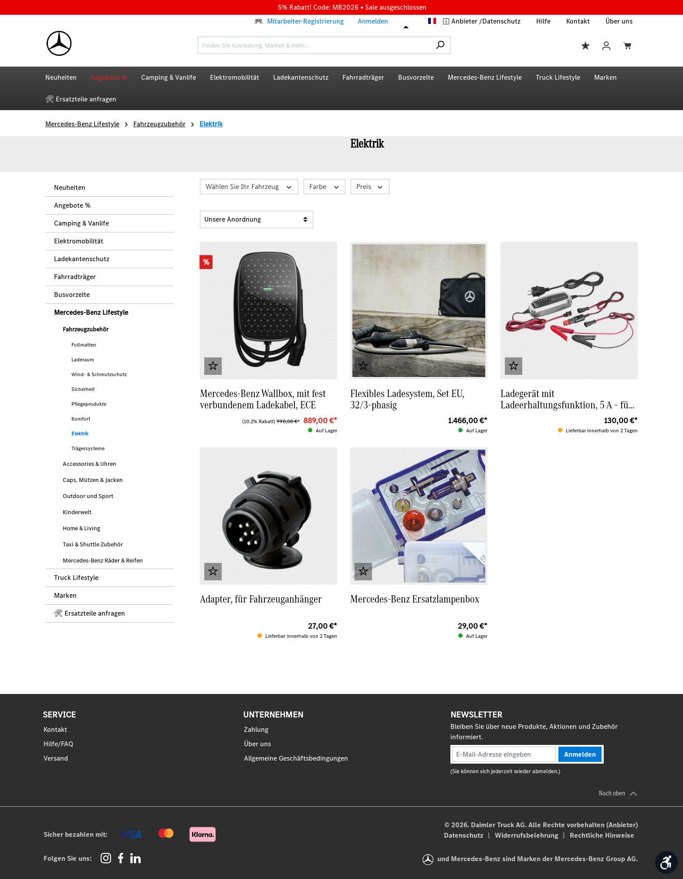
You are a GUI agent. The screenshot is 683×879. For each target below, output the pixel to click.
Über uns (618, 21)
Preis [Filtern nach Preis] (370, 186)
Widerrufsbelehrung (527, 835)
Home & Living (81, 528)
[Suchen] (440, 45)
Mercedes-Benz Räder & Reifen (103, 560)
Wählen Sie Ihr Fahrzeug (249, 186)
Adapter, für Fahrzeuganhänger (261, 599)
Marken (65, 595)
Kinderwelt (77, 512)
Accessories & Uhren (89, 464)
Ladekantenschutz (81, 258)
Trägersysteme (88, 448)
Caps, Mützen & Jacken (93, 480)
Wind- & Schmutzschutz (99, 374)
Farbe (324, 186)
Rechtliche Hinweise (602, 835)
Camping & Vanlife (81, 223)
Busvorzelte (72, 294)
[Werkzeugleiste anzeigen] (666, 862)
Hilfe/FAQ (58, 743)
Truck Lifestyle (76, 577)
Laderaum (82, 359)
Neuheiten (69, 187)
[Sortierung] (256, 219)
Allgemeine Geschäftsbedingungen (296, 758)
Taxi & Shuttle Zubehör (93, 544)
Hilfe (543, 21)
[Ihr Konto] (606, 45)
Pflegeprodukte (88, 404)
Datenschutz (501, 21)
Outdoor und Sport (88, 496)
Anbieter (465, 21)
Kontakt (578, 21)
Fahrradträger (75, 276)
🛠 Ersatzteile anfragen (89, 613)
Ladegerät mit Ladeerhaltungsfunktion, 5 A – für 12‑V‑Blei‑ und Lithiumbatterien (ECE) (566, 399)
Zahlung (256, 729)
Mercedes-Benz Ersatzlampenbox (414, 599)
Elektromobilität (78, 241)
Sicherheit (83, 389)
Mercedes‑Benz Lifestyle (91, 312)
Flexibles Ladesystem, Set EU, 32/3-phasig (407, 399)
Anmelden (373, 21)
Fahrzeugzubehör (85, 329)
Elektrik (79, 433)
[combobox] (314, 45)
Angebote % (72, 205)
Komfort (80, 418)
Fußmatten (83, 344)
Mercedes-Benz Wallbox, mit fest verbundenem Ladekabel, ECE (263, 399)
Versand (56, 758)
